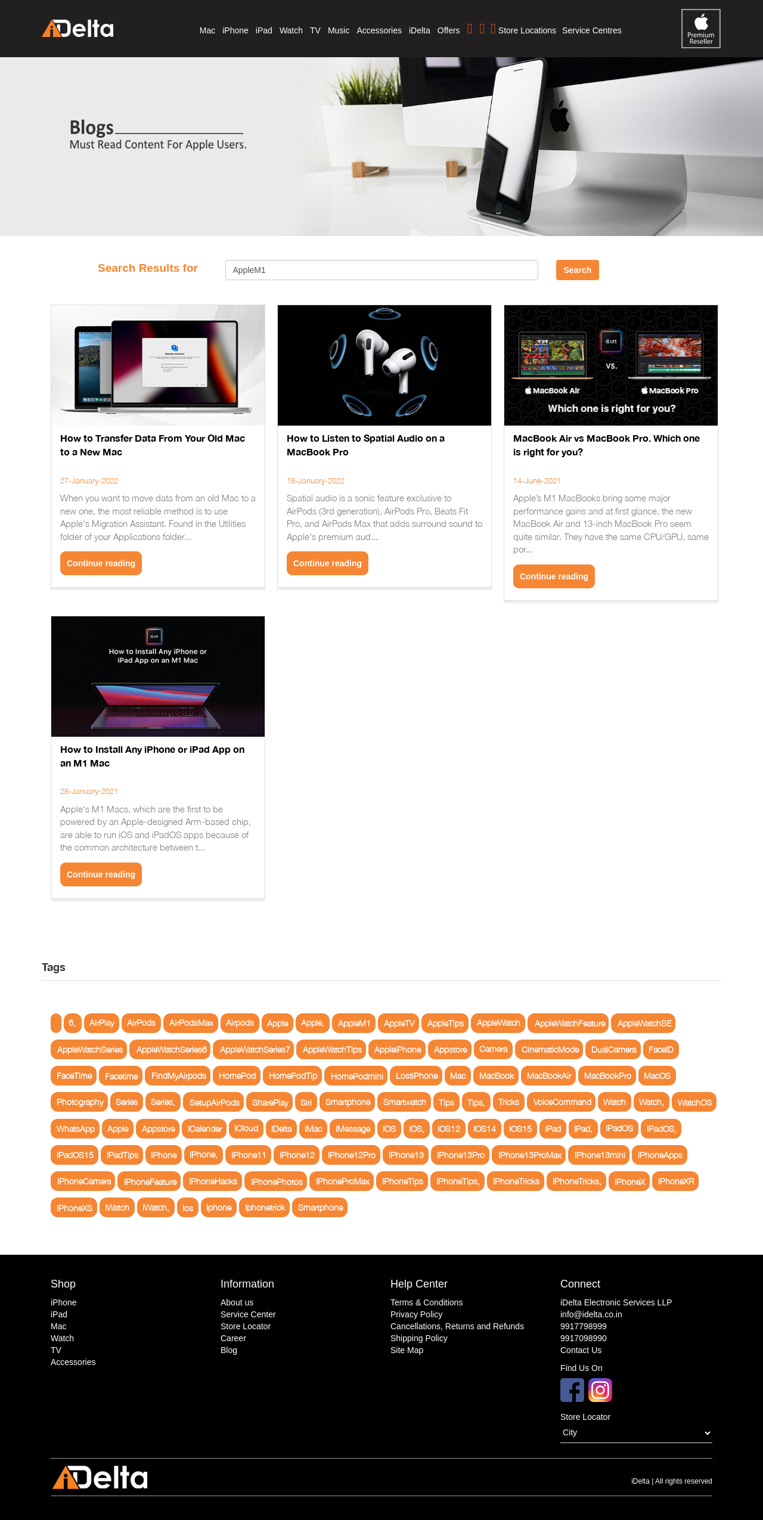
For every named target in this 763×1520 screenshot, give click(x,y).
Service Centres (592, 30)
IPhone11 (248, 1155)
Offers (449, 30)
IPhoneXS (74, 1207)
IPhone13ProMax (530, 1155)
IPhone (163, 1155)
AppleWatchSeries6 (172, 1049)
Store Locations (523, 28)
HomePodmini (357, 1076)
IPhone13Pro (461, 1155)
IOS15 (520, 1129)
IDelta (281, 1129)
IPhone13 (406, 1155)
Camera (493, 1049)
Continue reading (101, 563)
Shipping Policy (419, 1338)
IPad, (583, 1129)
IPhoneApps (660, 1155)
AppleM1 (354, 1023)
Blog (229, 1350)
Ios (187, 1207)
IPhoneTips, (458, 1181)
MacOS (657, 1076)
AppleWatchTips (332, 1049)
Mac (207, 30)
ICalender (205, 1129)
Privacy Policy (416, 1314)
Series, (163, 1102)
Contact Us (580, 1350)
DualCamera (613, 1049)
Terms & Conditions (426, 1302)
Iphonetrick (265, 1207)
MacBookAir (549, 1076)
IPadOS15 (75, 1155)
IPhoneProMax (343, 1181)
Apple (277, 1023)
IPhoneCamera (84, 1181)
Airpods (240, 1023)
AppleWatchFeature (570, 1023)
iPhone (235, 30)
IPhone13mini (600, 1155)
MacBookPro (607, 1076)
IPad (553, 1129)
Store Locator (246, 1326)
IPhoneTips (402, 1181)
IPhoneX (630, 1181)
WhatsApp (76, 1129)
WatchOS (695, 1102)
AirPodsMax (191, 1023)
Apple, (312, 1023)
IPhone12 (297, 1155)
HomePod (237, 1076)
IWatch (117, 1207)
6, (72, 1023)
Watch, (651, 1102)
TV (315, 30)
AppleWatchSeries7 (255, 1049)
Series (127, 1102)
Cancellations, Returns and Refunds (457, 1326)
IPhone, (204, 1155)
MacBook (496, 1076)
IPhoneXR (676, 1181)
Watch (291, 30)
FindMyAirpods (178, 1076)
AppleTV (399, 1023)
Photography (80, 1102)
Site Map (406, 1350)
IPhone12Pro (352, 1155)
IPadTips (122, 1155)
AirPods (141, 1023)
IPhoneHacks (213, 1181)
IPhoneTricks (516, 1181)
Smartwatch (404, 1102)
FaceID (661, 1049)
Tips (446, 1102)
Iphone (218, 1207)
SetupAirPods (215, 1102)
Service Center (248, 1314)
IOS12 (449, 1129)
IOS (389, 1129)
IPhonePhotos (277, 1181)
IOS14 (484, 1129)
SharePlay (270, 1102)
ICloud (246, 1129)
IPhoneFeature (150, 1181)
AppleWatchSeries (90, 1049)
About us (237, 1302)
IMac (313, 1129)
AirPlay (101, 1023)
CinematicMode (550, 1049)
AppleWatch (498, 1023)
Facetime (121, 1076)
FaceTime (74, 1076)
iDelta (419, 30)
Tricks (508, 1102)
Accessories (378, 30)
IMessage (353, 1129)
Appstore (450, 1049)
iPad (264, 30)
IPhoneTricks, (577, 1181)
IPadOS (619, 1129)
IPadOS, (662, 1129)
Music (339, 30)
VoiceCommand (562, 1102)
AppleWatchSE (644, 1023)
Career (233, 1338)
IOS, (416, 1129)
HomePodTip (293, 1076)
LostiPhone (417, 1076)
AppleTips (445, 1023)
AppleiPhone (397, 1049)
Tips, (476, 1102)
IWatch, (155, 1207)
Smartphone (347, 1102)
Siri (306, 1102)
